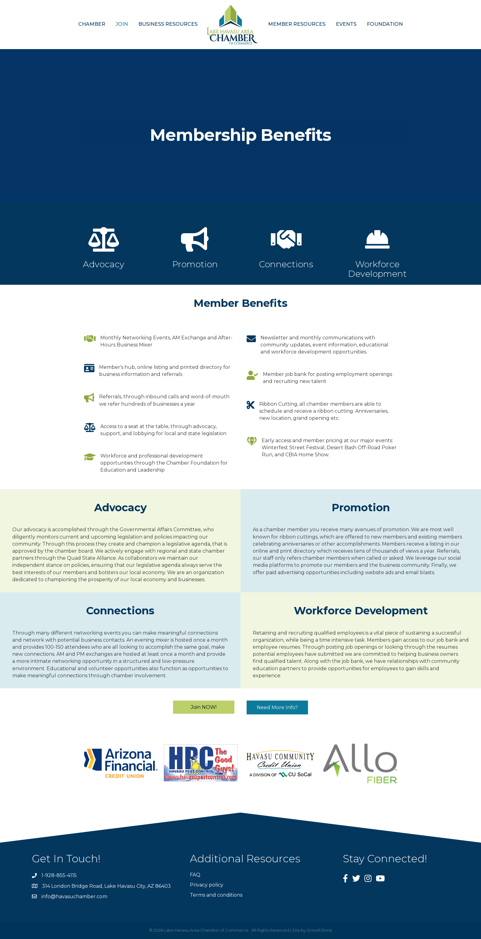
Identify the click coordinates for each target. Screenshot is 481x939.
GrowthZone (319, 930)
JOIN (122, 24)
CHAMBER (91, 24)
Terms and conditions (216, 895)
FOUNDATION (385, 24)
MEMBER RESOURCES (296, 24)
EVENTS (346, 24)
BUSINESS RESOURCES (168, 24)
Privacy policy (206, 885)
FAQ (195, 875)
